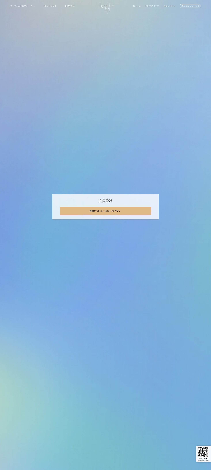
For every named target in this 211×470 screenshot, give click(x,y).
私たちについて (152, 5)
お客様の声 (70, 5)
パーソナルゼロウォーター (22, 5)
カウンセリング (49, 5)
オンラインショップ (190, 5)
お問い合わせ (169, 5)
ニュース (137, 5)
